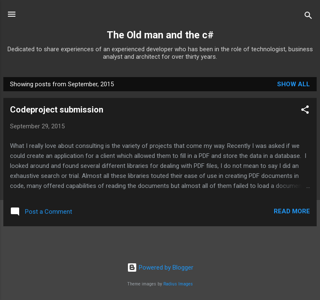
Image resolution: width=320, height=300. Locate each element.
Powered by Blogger (160, 267)
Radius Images (178, 284)
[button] (305, 111)
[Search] (308, 17)
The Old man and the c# (160, 35)
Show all (293, 84)
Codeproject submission (56, 110)
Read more (292, 211)
